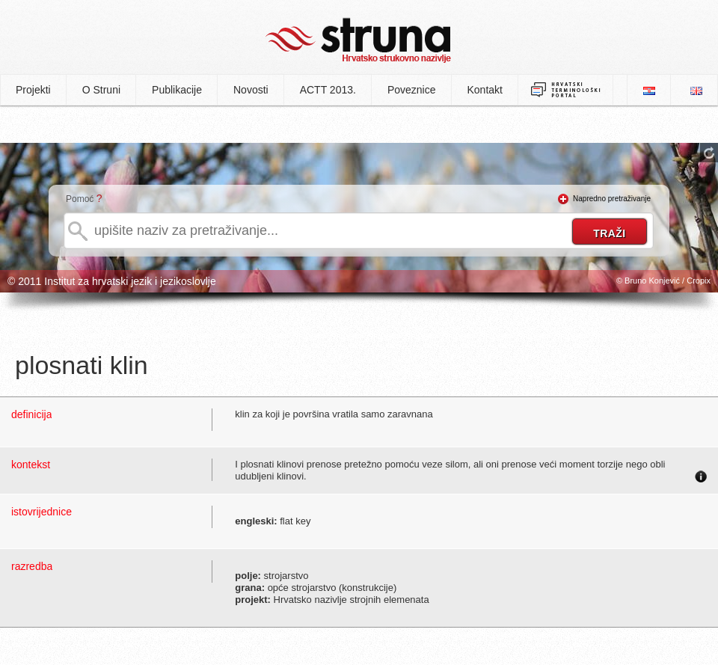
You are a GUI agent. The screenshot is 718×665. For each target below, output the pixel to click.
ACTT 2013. (328, 90)
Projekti (33, 90)
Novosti (251, 90)
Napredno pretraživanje (612, 198)
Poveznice (411, 90)
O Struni (101, 90)
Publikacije (177, 90)
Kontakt (485, 90)
